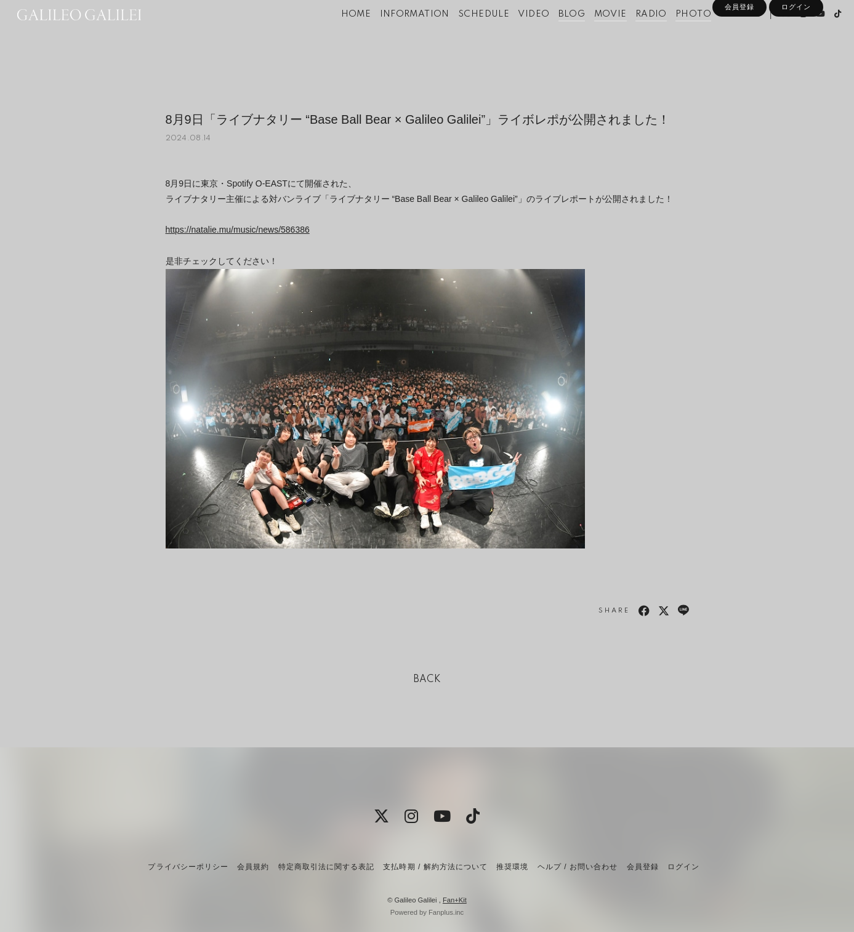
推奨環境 (512, 866)
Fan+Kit (455, 900)
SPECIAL (720, 35)
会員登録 (739, 56)
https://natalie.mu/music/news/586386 (238, 230)
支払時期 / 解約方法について (435, 866)
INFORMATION (394, 35)
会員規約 (253, 866)
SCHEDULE (463, 35)
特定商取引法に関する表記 (326, 866)
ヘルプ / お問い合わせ (578, 866)
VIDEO (514, 35)
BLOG (551, 35)
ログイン (796, 56)
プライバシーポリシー (188, 866)
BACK (427, 680)
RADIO (631, 35)
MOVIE (590, 35)
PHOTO (673, 35)
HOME (336, 35)
